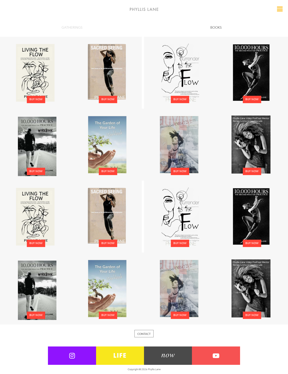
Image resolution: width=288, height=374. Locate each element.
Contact (144, 333)
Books (216, 28)
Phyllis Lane (144, 9)
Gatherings (72, 28)
